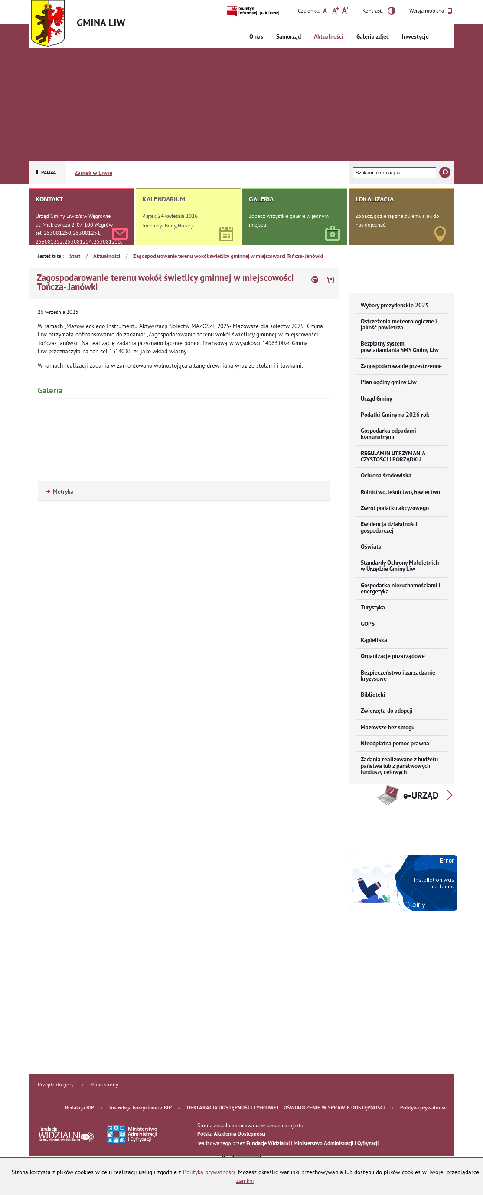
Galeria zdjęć (372, 37)
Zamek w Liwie (93, 173)
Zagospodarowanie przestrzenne (401, 366)
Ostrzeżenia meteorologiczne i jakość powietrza (399, 325)
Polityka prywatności (423, 1108)
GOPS (368, 624)
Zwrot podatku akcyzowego (395, 508)
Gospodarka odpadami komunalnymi (388, 434)
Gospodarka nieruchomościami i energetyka (401, 589)
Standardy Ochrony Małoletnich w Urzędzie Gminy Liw (400, 566)
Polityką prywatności (209, 1172)
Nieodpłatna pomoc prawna (395, 743)
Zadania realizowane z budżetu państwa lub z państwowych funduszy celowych (399, 766)
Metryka (60, 492)
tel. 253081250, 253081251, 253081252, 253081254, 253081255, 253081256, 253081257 (78, 241)
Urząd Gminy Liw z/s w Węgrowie (73, 216)
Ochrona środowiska (386, 476)
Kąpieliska (374, 640)
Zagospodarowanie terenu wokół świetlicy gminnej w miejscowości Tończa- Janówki (228, 256)
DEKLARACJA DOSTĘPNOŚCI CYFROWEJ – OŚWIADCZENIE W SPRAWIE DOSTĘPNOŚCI (286, 1108)
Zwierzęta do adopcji (387, 711)
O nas (256, 37)
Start (74, 256)
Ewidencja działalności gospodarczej (389, 527)
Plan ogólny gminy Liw (389, 382)
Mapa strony (104, 1084)
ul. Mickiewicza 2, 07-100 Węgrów (74, 224)
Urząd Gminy (376, 399)
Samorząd (288, 37)
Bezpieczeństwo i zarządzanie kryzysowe (398, 676)
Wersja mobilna (430, 10)
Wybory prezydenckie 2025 (395, 305)
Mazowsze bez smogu (387, 727)
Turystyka (373, 608)
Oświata (371, 547)
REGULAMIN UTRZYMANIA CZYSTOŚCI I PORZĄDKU (393, 457)
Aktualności (328, 37)
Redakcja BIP (79, 1108)
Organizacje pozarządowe (393, 656)
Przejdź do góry (56, 1084)
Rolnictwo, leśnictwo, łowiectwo (400, 492)
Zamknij (246, 1181)
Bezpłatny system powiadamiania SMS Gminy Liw (400, 347)
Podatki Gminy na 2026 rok (395, 415)
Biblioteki (373, 695)
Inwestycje (415, 37)
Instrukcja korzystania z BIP (140, 1108)
